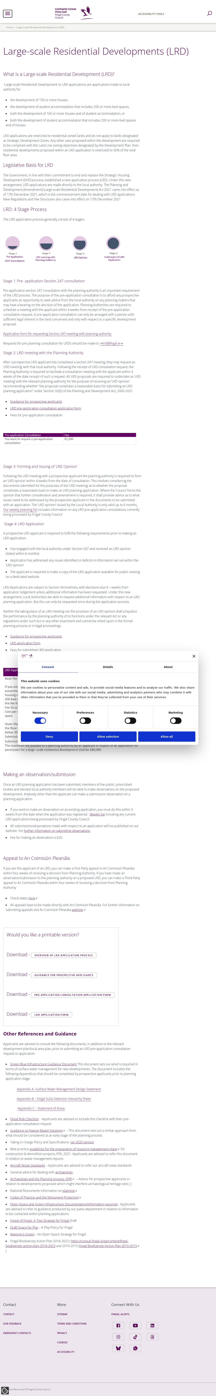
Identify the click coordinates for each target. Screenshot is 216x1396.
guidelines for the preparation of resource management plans (75, 1149)
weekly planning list (23, 509)
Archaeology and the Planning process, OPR (42, 1179)
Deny (49, 736)
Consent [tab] (48, 667)
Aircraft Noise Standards (27, 1165)
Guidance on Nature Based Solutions (37, 1130)
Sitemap (62, 1314)
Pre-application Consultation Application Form (72, 995)
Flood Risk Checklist (24, 1119)
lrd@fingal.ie (113, 343)
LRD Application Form (51, 1014)
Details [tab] (108, 667)
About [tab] (168, 667)
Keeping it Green (22, 1234)
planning (69, 1190)
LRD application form (25, 643)
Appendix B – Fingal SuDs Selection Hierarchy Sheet (54, 1099)
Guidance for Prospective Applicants (63, 975)
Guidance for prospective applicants (36, 636)
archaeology (64, 1172)
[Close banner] (194, 656)
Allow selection (108, 736)
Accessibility (65, 1352)
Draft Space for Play (24, 1227)
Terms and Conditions (72, 1323)
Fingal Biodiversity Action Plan (109, 1246)
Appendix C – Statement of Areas (41, 1108)
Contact (8, 1314)
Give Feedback (12, 1323)
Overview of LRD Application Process (63, 955)
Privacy (62, 1333)
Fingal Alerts (120, 1314)
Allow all (167, 736)
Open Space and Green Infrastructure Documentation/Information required (64, 1204)
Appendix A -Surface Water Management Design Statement (59, 1089)
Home (9, 27)
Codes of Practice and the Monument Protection (45, 1197)
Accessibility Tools (151, 14)
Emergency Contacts (17, 1333)
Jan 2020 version (82, 1142)
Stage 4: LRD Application (24, 523)
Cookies (62, 1342)
